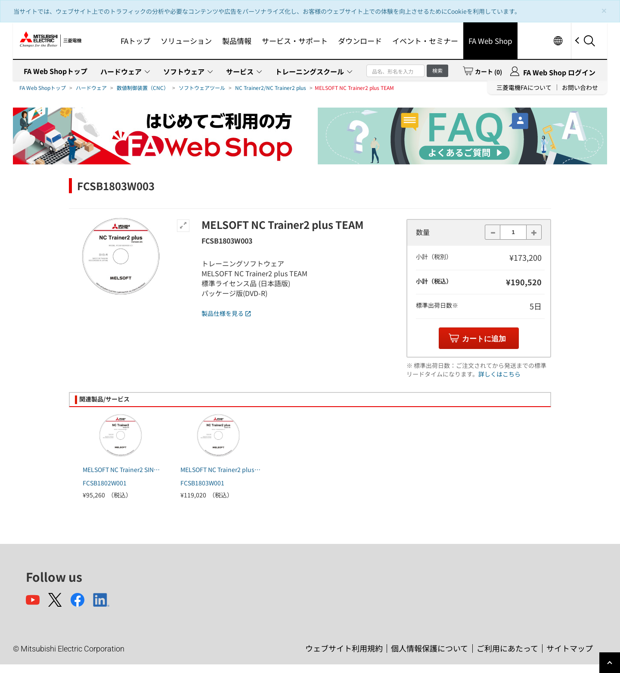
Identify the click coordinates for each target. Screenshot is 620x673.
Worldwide (558, 41)
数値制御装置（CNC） (143, 87)
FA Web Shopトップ (55, 71)
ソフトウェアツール (202, 87)
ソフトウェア (184, 71)
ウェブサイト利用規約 (344, 648)
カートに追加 (484, 339)
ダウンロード (360, 40)
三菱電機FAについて (524, 87)
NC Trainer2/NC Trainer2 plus (270, 87)
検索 (437, 70)
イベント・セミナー (425, 40)
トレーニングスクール (309, 71)
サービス (240, 71)
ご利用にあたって (507, 648)
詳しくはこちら (499, 374)
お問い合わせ (580, 87)
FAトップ (135, 40)
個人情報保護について (429, 648)
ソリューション (186, 40)
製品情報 (236, 40)
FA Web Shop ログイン (559, 72)
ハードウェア (121, 71)
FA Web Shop (490, 40)
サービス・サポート (295, 40)
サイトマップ (569, 648)
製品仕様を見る (226, 313)
